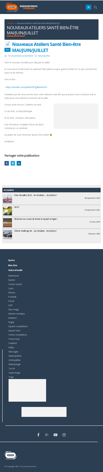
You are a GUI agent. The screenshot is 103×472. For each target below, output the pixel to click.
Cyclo (11, 288)
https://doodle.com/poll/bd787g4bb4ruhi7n (26, 87)
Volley (11, 347)
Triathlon (12, 343)
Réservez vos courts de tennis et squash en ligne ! (35, 218)
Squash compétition (18, 326)
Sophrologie (14, 372)
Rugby (11, 322)
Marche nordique (16, 313)
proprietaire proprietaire (22, 56)
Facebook (7, 163)
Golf (10, 305)
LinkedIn (19, 163)
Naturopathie (44, 56)
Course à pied (15, 284)
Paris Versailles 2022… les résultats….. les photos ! (35, 195)
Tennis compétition (17, 334)
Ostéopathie (15, 360)
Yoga (11, 376)
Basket (11, 279)
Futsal (11, 301)
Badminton (13, 275)
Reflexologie (15, 364)
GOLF (16, 207)
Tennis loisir (14, 339)
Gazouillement (13, 163)
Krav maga (13, 309)
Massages (13, 351)
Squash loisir (14, 330)
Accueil (11, 23)
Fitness (11, 292)
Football (12, 296)
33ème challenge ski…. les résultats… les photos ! (35, 230)
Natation (12, 317)
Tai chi (12, 368)
